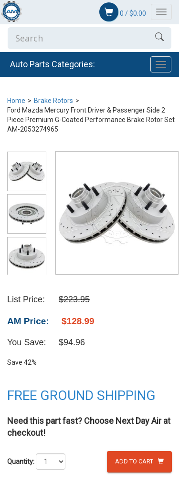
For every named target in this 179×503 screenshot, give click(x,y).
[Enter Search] (77, 38)
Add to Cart (139, 461)
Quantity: (20, 461)
